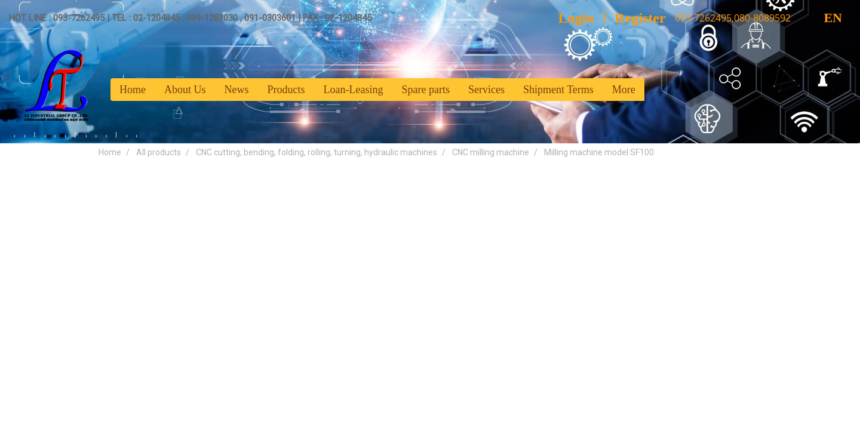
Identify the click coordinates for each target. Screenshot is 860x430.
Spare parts (425, 90)
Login (576, 18)
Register (640, 18)
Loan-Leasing (353, 90)
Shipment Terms (558, 90)
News (237, 90)
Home (132, 90)
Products (286, 90)
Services (486, 90)
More (623, 90)
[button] (655, 89)
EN (822, 17)
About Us (185, 90)
